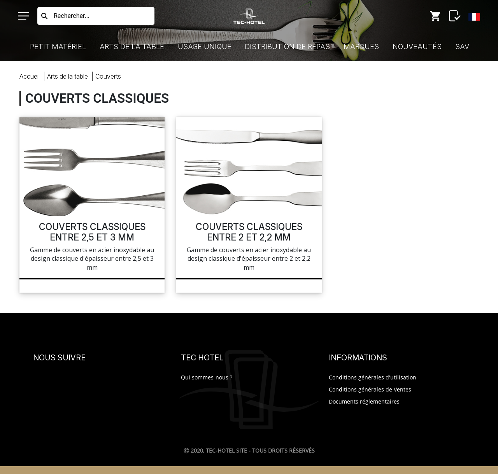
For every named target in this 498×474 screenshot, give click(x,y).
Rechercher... (71, 15)
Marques (361, 46)
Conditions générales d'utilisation (372, 377)
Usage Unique (204, 46)
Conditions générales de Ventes (370, 389)
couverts (108, 76)
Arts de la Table (132, 46)
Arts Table (67, 76)
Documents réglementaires (364, 401)
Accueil (29, 76)
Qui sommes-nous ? (206, 377)
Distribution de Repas (287, 46)
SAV (462, 46)
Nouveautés (417, 46)
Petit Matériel (58, 46)
